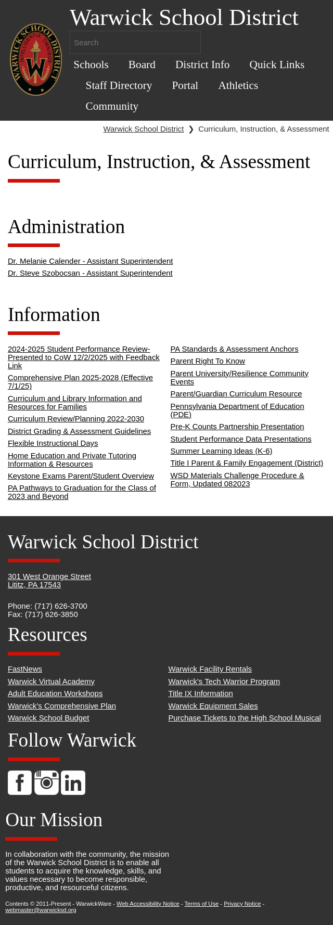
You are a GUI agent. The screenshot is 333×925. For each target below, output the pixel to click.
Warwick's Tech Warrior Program (224, 681)
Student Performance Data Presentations (241, 439)
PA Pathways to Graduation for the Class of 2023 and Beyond (82, 492)
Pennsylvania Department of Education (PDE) (237, 410)
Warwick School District (144, 129)
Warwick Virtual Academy (51, 681)
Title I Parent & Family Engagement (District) (247, 463)
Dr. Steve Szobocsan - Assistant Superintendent (90, 273)
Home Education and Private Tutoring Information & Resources (72, 460)
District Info (202, 64)
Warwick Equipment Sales (213, 706)
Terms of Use (202, 904)
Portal (185, 85)
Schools (90, 64)
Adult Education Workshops (55, 693)
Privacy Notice (242, 904)
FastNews (25, 669)
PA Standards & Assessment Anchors (235, 349)
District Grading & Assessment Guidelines (79, 431)
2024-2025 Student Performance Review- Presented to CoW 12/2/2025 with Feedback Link (84, 357)
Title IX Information (200, 693)
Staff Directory (119, 85)
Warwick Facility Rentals (210, 669)
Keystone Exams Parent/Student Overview (81, 476)
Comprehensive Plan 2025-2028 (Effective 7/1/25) (80, 382)
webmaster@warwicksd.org (40, 910)
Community (112, 106)
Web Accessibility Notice (148, 904)
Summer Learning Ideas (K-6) (222, 451)
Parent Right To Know (208, 361)
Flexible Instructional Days (53, 443)
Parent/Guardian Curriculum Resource (236, 394)
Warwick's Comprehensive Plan (62, 706)
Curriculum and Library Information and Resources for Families (75, 402)
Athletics (238, 85)
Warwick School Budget (48, 718)
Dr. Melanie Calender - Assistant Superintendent (90, 261)
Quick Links (277, 64)
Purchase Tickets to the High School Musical (244, 718)
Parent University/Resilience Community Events (240, 377)
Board (142, 64)
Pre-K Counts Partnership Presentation (237, 426)
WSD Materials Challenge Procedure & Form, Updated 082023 (237, 479)
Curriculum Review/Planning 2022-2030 (76, 419)
